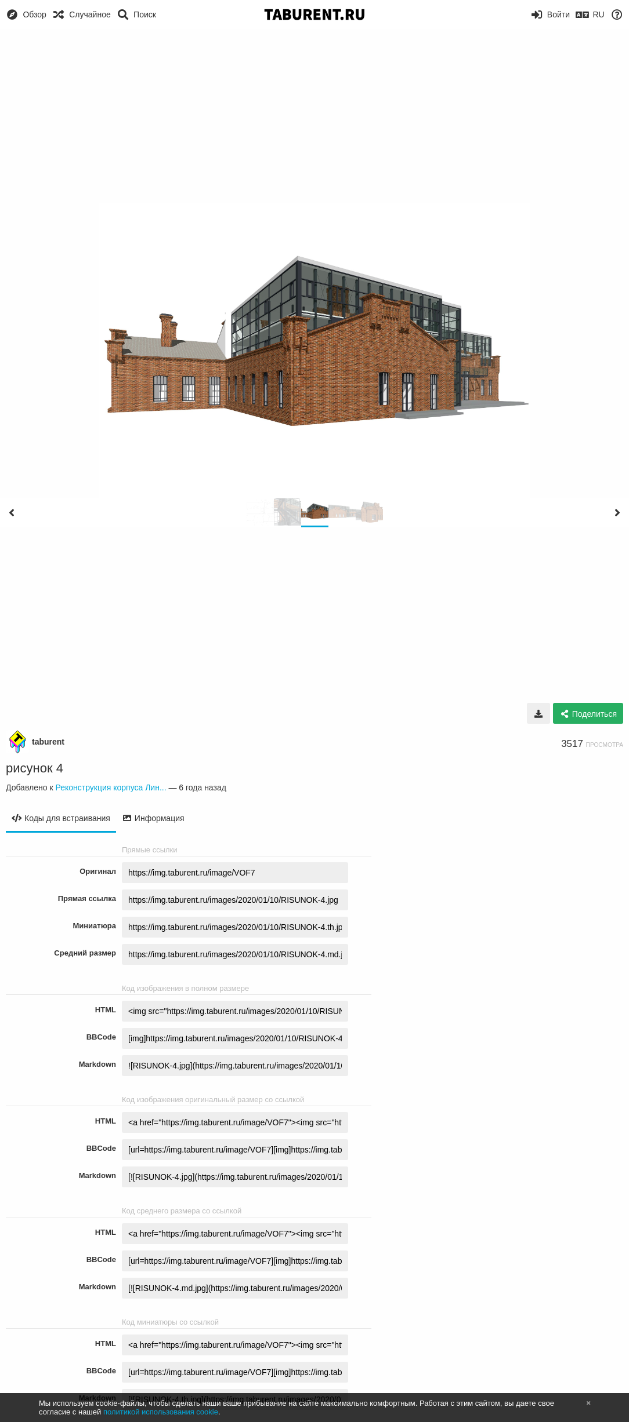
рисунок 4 (34, 768)
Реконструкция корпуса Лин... (110, 787)
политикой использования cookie (160, 1412)
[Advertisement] (314, 116)
